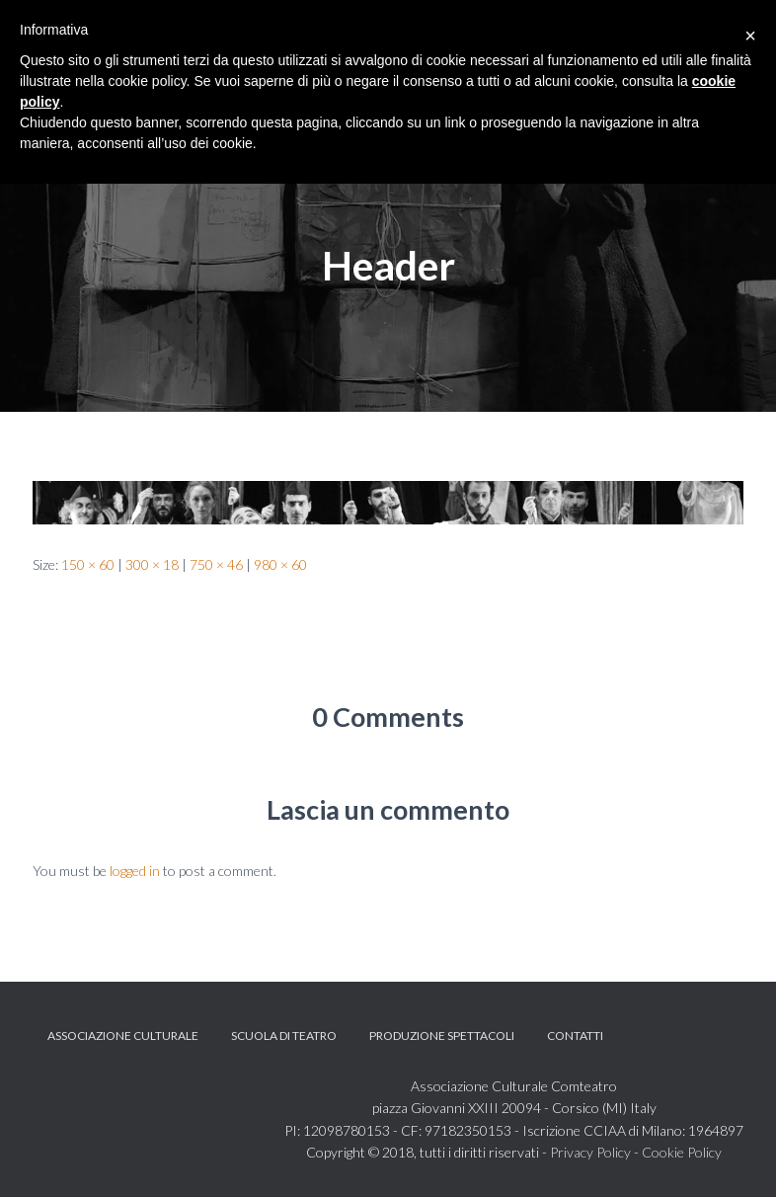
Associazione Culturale (122, 1035)
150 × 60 (88, 564)
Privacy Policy (590, 1152)
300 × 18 (152, 564)
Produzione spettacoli (441, 1035)
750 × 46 (216, 564)
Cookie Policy (682, 1152)
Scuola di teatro (284, 1035)
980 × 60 (280, 564)
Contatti (575, 1035)
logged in (135, 870)
